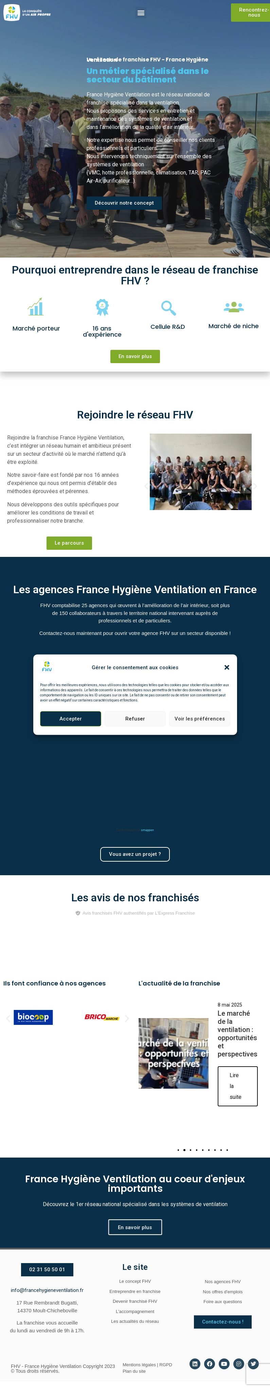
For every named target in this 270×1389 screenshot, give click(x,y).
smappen (147, 830)
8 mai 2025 (230, 1005)
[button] (226, 667)
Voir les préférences (200, 719)
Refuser (135, 719)
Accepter (70, 719)
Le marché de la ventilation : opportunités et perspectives (237, 1034)
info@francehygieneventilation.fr (47, 1290)
